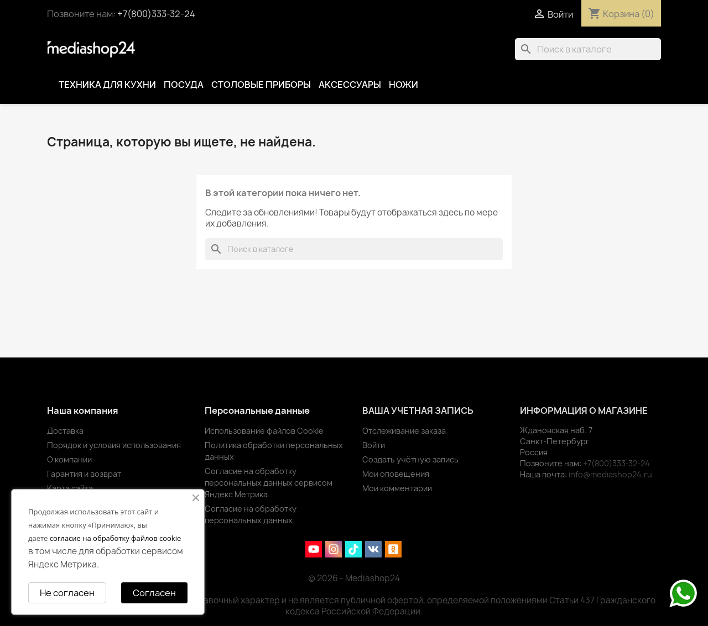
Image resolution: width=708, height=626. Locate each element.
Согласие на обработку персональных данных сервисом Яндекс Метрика (268, 482)
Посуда (184, 84)
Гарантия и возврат (84, 474)
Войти (373, 445)
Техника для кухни (107, 84)
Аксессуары (350, 84)
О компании (69, 459)
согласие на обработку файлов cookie (115, 538)
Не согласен (67, 593)
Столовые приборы (261, 84)
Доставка (65, 430)
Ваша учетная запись (417, 410)
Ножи (403, 84)
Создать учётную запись (410, 459)
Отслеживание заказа (404, 430)
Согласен (154, 593)
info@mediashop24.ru (610, 474)
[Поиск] (588, 49)
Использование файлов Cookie (264, 430)
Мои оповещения (395, 474)
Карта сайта (70, 488)
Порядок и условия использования (114, 445)
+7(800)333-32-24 (156, 14)
